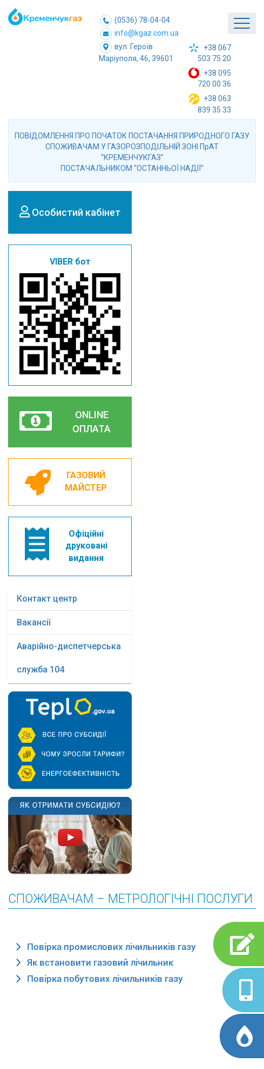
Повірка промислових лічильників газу (111, 946)
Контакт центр (47, 598)
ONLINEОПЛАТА (65, 421)
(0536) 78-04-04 (135, 20)
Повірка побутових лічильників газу (105, 978)
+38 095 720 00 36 (209, 78)
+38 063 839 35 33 (209, 104)
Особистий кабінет (69, 212)
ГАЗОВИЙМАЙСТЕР (66, 483)
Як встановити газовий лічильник (100, 962)
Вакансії (34, 622)
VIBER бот (69, 315)
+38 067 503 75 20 (209, 53)
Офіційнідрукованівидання (66, 546)
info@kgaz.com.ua (139, 34)
